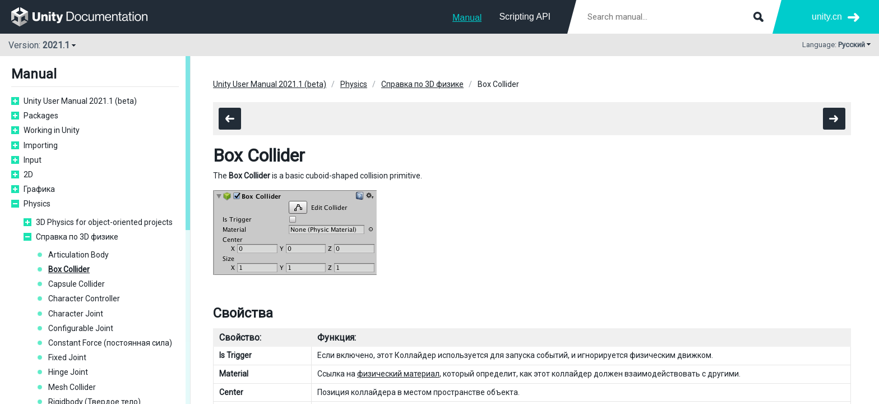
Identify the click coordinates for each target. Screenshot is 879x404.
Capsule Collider (76, 283)
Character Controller (84, 298)
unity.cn (827, 16)
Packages (41, 115)
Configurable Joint (80, 328)
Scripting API (524, 16)
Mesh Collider (72, 387)
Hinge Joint (68, 372)
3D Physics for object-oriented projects (104, 222)
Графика (39, 189)
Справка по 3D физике (77, 236)
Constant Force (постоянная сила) (110, 342)
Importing (41, 145)
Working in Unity (52, 130)
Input (32, 159)
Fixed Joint (67, 357)
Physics (37, 203)
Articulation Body (78, 254)
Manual (467, 17)
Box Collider (69, 269)
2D (28, 174)
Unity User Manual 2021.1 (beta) (80, 101)
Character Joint (75, 313)
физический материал (398, 373)
